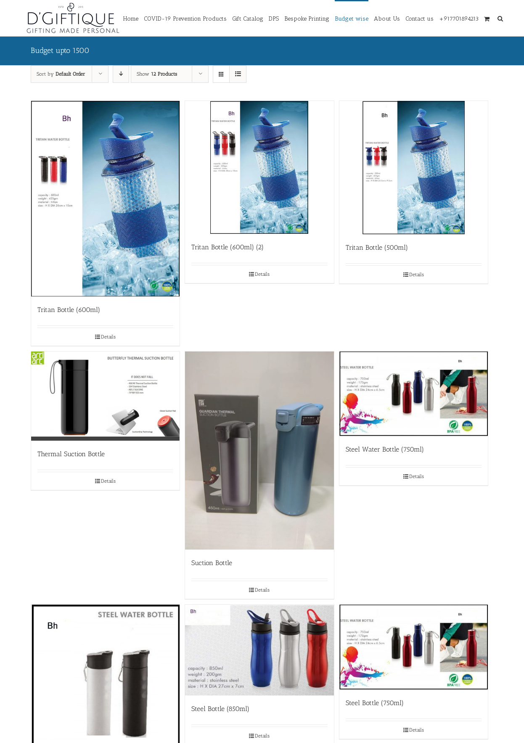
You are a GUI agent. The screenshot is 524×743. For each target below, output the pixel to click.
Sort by (61, 74)
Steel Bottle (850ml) (220, 709)
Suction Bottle (211, 563)
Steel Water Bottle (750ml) (385, 449)
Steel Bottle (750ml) (375, 703)
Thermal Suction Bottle (71, 454)
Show (157, 74)
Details (108, 337)
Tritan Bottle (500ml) (377, 247)
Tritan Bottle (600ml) (68, 310)
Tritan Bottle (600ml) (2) (227, 247)
